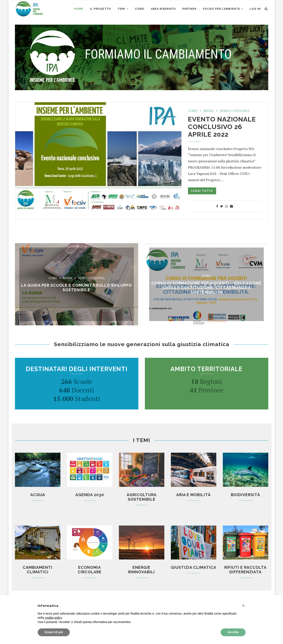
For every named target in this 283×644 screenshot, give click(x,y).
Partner (189, 8)
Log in (255, 8)
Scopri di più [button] (54, 632)
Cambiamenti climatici (37, 569)
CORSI (139, 8)
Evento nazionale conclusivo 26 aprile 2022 (222, 126)
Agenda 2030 (89, 494)
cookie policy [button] (53, 617)
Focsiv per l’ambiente (221, 8)
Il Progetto (100, 8)
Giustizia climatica (193, 567)
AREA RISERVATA (163, 8)
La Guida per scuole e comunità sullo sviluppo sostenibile (76, 287)
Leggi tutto (202, 190)
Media (209, 111)
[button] (243, 605)
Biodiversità (245, 494)
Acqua (37, 494)
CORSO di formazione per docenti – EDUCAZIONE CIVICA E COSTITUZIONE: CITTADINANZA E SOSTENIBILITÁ (206, 287)
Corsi (192, 111)
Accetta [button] (233, 632)
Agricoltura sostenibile (142, 497)
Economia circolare (90, 569)
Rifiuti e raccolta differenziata (245, 569)
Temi (121, 8)
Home (78, 8)
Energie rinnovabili (141, 569)
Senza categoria (234, 111)
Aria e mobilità (193, 494)
